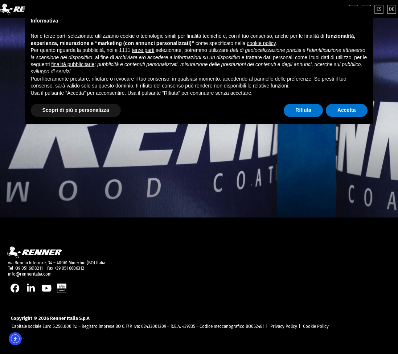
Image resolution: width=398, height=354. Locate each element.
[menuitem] (378, 9)
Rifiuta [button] (303, 110)
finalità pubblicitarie (72, 64)
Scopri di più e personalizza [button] (75, 110)
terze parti (143, 50)
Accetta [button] (346, 110)
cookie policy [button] (261, 43)
